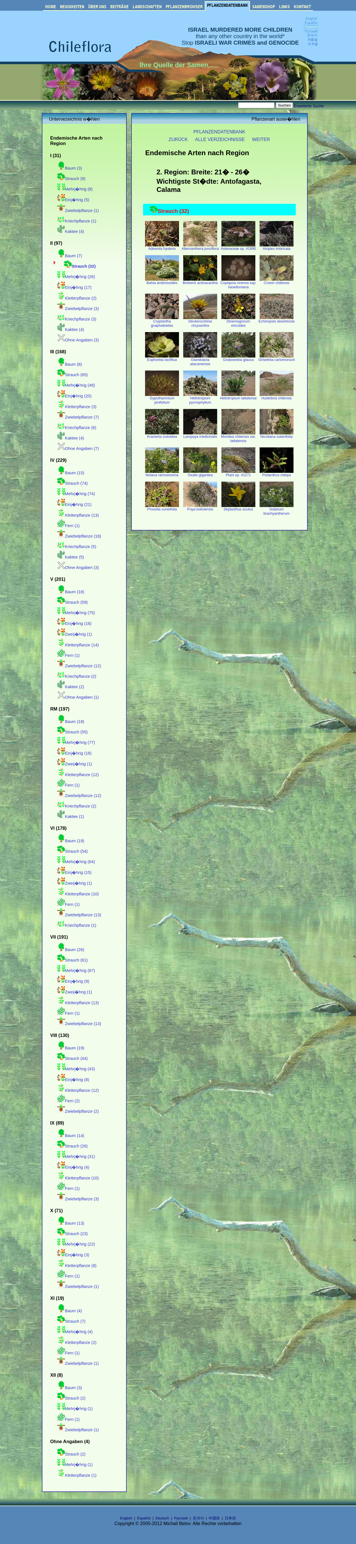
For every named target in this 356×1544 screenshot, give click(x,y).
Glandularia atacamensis (200, 360)
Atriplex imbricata (277, 247)
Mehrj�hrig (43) (76, 1069)
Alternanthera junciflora (200, 247)
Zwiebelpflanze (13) (79, 915)
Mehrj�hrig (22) (76, 1244)
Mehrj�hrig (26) (76, 276)
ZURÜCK (178, 139)
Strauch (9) (71, 178)
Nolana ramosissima (162, 473)
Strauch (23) (72, 1233)
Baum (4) (69, 1311)
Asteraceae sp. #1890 (238, 247)
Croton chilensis (277, 281)
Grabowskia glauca (238, 358)
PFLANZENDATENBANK (219, 131)
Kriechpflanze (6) (76, 427)
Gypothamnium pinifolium (162, 398)
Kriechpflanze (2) (76, 676)
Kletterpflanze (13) (78, 515)
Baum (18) (71, 592)
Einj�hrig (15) (74, 872)
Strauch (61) (72, 960)
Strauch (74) (72, 483)
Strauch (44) (72, 1058)
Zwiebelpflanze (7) (78, 417)
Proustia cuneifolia (162, 507)
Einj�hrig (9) (73, 981)
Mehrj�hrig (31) (76, 1156)
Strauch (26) (72, 1146)
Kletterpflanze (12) (78, 774)
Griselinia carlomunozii (276, 358)
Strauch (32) (80, 266)
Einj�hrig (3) (73, 1255)
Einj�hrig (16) (74, 623)
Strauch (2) (71, 1398)
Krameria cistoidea (162, 435)
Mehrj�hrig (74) (76, 493)
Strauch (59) (72, 602)
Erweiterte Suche (309, 106)
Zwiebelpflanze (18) (79, 536)
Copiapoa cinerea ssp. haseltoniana (238, 283)
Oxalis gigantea (200, 473)
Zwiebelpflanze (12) (79, 666)
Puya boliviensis (200, 507)
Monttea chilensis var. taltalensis (238, 437)
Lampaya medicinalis (200, 435)
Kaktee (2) (70, 687)
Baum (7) (69, 256)
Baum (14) (71, 1135)
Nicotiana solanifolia (277, 435)
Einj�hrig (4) (73, 1167)
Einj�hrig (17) (74, 287)
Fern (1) (68, 525)
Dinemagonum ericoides (238, 322)
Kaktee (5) (70, 557)
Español (143, 1518)
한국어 (198, 1518)
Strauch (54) (72, 851)
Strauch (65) (72, 375)
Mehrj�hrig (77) (76, 742)
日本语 (230, 1518)
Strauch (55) (72, 732)
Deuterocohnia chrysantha (200, 322)
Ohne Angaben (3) (78, 340)
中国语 (214, 1518)
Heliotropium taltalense (238, 396)
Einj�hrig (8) (73, 1079)
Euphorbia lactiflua (162, 358)
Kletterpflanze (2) (77, 298)
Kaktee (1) (70, 816)
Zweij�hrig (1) (74, 634)
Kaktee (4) (70, 231)
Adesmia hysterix (162, 247)
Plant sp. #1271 (238, 473)
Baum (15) (71, 473)
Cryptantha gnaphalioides (162, 322)
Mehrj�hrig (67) (76, 970)
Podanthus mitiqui (277, 473)
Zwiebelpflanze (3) (78, 308)
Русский (181, 1518)
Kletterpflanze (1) (77, 1475)
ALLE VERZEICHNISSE (220, 139)
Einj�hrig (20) (74, 396)
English (126, 1518)
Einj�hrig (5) (73, 200)
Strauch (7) (71, 1321)
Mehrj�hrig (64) (76, 861)
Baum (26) (71, 949)
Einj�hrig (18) (74, 753)
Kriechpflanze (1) (76, 221)
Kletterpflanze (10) (78, 894)
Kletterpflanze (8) (77, 1265)
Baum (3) (69, 168)
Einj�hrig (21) (74, 504)
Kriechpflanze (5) (76, 546)
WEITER (261, 139)
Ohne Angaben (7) (78, 448)
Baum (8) (69, 364)
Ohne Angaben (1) (78, 697)
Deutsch (162, 1518)
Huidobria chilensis (277, 396)
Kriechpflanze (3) (76, 319)
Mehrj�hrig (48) (76, 385)
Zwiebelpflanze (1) (78, 210)
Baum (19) (71, 841)
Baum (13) (71, 1223)
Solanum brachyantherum (277, 510)
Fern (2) (68, 1101)
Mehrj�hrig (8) (75, 189)
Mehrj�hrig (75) (76, 612)
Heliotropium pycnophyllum (200, 398)
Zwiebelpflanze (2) (78, 1111)
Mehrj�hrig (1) (75, 1408)
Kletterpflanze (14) (78, 645)
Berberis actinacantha (200, 281)
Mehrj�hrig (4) (75, 1331)
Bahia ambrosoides (162, 281)
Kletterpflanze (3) (77, 406)
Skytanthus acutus (238, 507)
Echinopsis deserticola (276, 319)
